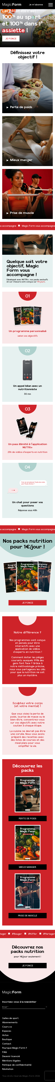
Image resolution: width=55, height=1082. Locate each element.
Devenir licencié (11, 1056)
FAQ (4, 1052)
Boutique (7, 1039)
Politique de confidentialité (17, 1064)
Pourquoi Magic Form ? (14, 1047)
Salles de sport (10, 1018)
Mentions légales (11, 1060)
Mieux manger (27, 867)
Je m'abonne (36, 4)
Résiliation (7, 1069)
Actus (5, 1035)
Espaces (6, 1031)
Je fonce (10, 38)
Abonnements (9, 1022)
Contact (6, 1043)
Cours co (7, 1026)
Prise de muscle (27, 915)
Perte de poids (27, 818)
